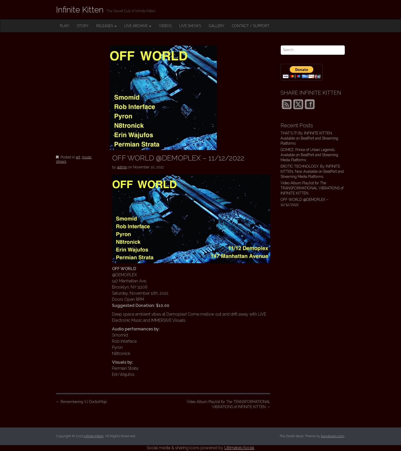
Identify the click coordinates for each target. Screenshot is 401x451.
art (78, 157)
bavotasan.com (332, 436)
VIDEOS (165, 26)
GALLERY (216, 26)
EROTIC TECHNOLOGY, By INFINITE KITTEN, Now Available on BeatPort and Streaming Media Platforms (312, 171)
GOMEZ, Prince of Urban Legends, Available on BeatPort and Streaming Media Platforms (309, 155)
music (87, 157)
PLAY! (64, 26)
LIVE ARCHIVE (137, 26)
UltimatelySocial (239, 447)
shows (61, 161)
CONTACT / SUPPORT (250, 26)
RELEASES (106, 26)
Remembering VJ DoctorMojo (81, 402)
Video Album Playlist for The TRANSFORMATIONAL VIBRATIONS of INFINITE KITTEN (228, 404)
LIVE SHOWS (190, 26)
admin (122, 167)
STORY (82, 26)
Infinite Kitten (80, 9)
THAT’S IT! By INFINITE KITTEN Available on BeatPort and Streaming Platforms (309, 138)
